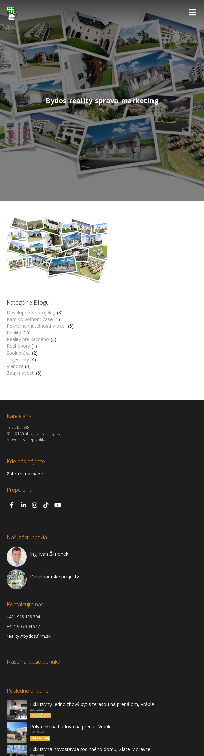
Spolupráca (19, 352)
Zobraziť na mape (25, 474)
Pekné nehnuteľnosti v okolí (37, 326)
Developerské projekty (31, 312)
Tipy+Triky (18, 359)
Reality (14, 332)
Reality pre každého (28, 339)
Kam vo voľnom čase (30, 319)
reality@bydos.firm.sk (29, 636)
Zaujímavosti (21, 373)
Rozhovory (18, 346)
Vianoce (15, 366)
